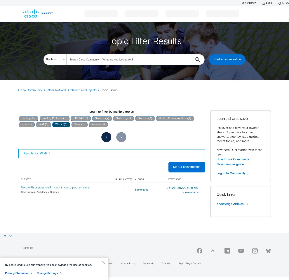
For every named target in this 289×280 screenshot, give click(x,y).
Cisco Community (30, 90)
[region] (54, 269)
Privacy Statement (17, 273)
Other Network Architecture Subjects (72, 90)
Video (25, 124)
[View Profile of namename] (141, 190)
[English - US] (283, 3)
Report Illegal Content (190, 264)
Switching (122, 118)
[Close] (103, 263)
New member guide (230, 164)
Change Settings (47, 273)
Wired (77, 124)
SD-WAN (79, 118)
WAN (42, 124)
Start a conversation (227, 59)
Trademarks (148, 264)
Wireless (97, 124)
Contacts (27, 248)
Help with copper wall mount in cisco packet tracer (55, 187)
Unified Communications (173, 118)
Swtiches (143, 118)
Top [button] (9, 236)
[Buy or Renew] (249, 3)
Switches (100, 118)
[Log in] (267, 3)
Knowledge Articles (232, 204)
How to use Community (233, 159)
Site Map (166, 264)
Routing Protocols (53, 118)
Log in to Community (232, 173)
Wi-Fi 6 (59, 124)
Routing (26, 118)
